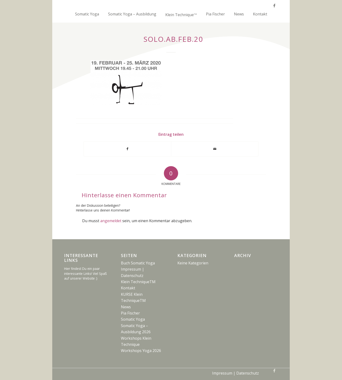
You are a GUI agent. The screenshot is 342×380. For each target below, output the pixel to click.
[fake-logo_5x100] (171, 5)
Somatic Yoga (133, 319)
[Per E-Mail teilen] (214, 148)
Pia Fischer (130, 313)
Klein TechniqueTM (138, 281)
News (126, 307)
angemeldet (110, 220)
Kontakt (128, 288)
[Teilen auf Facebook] (127, 148)
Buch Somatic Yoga (138, 263)
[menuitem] (87, 17)
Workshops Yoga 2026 (141, 350)
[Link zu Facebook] (274, 5)
